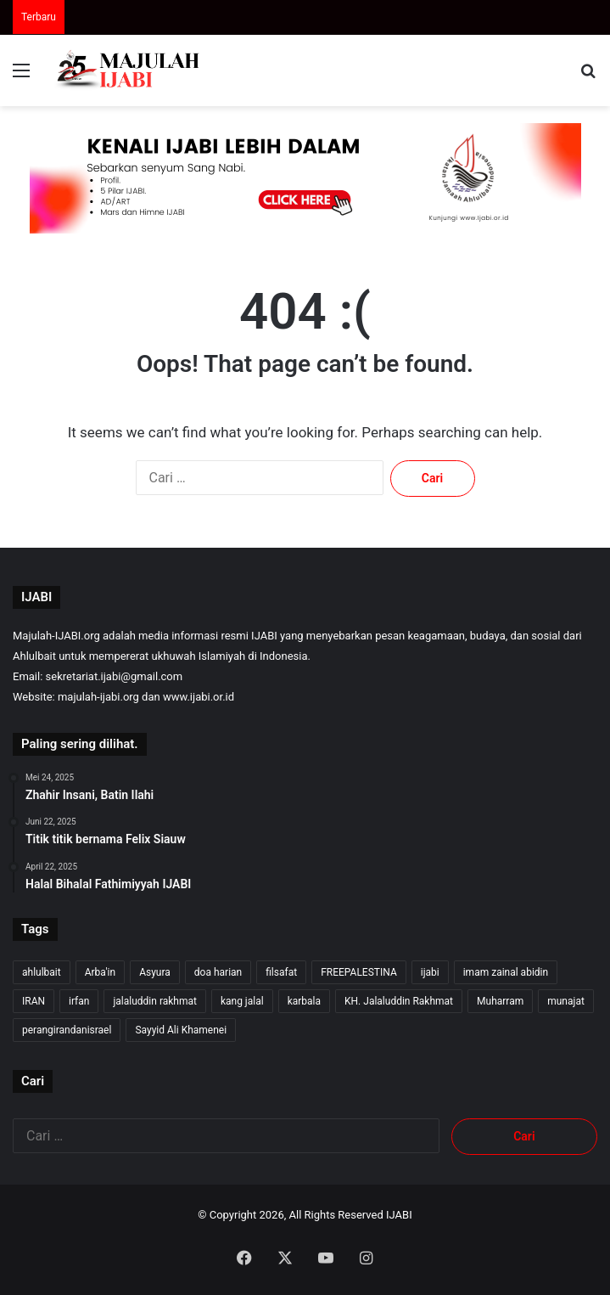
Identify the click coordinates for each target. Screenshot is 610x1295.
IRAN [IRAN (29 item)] (33, 1001)
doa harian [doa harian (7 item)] (218, 972)
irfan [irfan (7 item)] (79, 1001)
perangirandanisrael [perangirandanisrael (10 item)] (66, 1030)
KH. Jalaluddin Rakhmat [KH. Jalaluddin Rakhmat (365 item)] (398, 1001)
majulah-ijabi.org (98, 696)
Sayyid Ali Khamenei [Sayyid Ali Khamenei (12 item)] (181, 1030)
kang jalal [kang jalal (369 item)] (242, 1001)
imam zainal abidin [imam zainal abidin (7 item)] (505, 972)
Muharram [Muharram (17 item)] (500, 1001)
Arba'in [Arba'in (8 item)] (100, 972)
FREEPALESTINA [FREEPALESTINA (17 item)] (359, 972)
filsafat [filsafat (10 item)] (281, 972)
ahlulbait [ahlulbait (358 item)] (41, 972)
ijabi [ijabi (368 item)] (430, 972)
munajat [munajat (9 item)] (566, 1001)
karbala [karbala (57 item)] (304, 1001)
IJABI (399, 1214)
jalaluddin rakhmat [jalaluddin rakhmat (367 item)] (154, 1001)
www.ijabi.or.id (198, 696)
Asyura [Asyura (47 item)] (155, 972)
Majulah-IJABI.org (56, 635)
